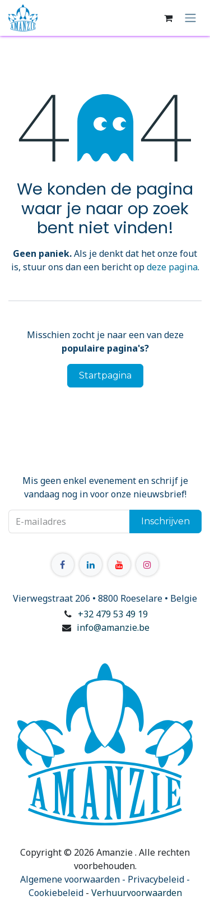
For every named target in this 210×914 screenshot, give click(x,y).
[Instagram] (147, 564)
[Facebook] (63, 564)
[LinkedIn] (91, 564)
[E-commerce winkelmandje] (168, 18)
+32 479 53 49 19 (113, 614)
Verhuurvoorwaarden (136, 893)
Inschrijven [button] (165, 521)
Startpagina (105, 375)
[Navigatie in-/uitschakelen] (190, 18)
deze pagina (172, 267)
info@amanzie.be (113, 627)
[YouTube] (119, 564)
